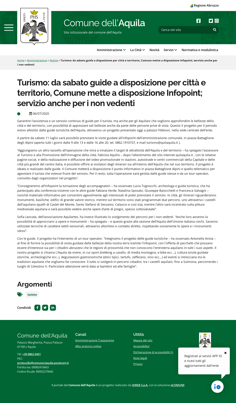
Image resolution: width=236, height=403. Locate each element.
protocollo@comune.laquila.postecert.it (43, 363)
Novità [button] (154, 50)
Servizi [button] (170, 50)
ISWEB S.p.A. (140, 385)
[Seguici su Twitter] (211, 21)
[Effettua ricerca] (214, 29)
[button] (8, 27)
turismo (32, 294)
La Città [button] (137, 50)
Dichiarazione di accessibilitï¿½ (153, 352)
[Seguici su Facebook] (198, 21)
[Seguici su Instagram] (217, 21)
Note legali (140, 358)
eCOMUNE (178, 385)
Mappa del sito (142, 340)
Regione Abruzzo (204, 5)
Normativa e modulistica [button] (200, 50)
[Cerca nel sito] (188, 30)
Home (20, 60)
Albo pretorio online (88, 346)
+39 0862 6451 (31, 354)
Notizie (54, 60)
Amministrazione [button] (111, 50)
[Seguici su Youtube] (204, 21)
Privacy (138, 364)
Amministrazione (37, 60)
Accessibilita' (141, 346)
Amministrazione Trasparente (94, 340)
